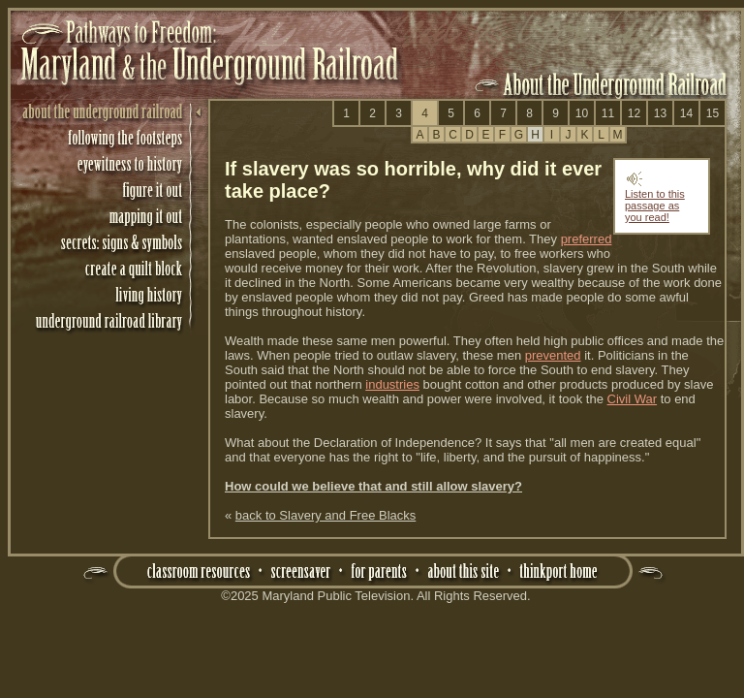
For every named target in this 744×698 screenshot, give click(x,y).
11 (608, 113)
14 (686, 113)
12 (634, 113)
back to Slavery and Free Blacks (325, 515)
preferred (586, 239)
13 (660, 113)
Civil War (632, 399)
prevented (553, 355)
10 (581, 113)
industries (392, 384)
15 (712, 113)
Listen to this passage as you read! (655, 200)
